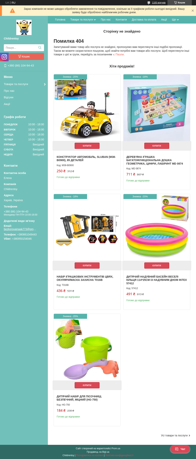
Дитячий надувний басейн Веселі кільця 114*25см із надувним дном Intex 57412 (156, 280)
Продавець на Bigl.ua (98, 452)
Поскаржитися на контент (89, 455)
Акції (7, 104)
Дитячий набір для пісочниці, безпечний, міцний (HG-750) (79, 398)
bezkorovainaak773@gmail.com (20, 229)
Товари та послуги (16, 84)
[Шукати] (39, 47)
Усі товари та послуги (174, 435)
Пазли (120, 54)
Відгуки (8, 97)
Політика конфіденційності (119, 455)
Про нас (9, 90)
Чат (180, 449)
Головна (60, 19)
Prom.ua (116, 448)
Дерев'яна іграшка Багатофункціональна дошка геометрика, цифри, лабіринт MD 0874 (154, 160)
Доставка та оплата (144, 19)
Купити (87, 146)
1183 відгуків (159, 2)
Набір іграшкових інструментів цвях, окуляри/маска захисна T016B (85, 278)
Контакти (121, 19)
